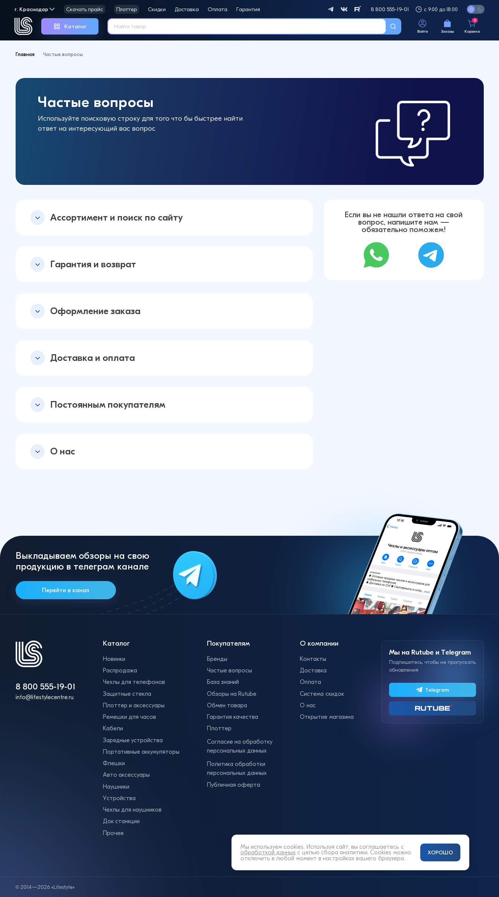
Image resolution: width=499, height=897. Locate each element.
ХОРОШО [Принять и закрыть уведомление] (440, 852)
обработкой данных (268, 852)
